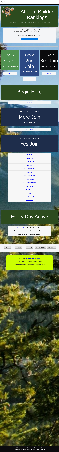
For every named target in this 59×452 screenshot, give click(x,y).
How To (7, 247)
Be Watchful (51, 247)
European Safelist (29, 179)
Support (43, 449)
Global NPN (29, 129)
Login (38, 449)
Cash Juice (29, 165)
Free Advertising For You (29, 168)
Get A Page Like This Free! (29, 39)
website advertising (28, 267)
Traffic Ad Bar (29, 158)
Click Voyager (29, 186)
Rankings (29, 449)
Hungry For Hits (29, 161)
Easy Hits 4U (29, 189)
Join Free (29, 247)
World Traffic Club (29, 196)
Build (34, 449)
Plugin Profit (49, 73)
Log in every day (20, 227)
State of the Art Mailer (29, 175)
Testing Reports (40, 247)
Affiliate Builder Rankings (37, 14)
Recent (16, 2)
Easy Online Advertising (29, 182)
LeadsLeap (29, 102)
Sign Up (3, 2)
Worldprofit (10, 73)
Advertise (9, 2)
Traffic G (29, 172)
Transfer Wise (29, 200)
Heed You (29, 193)
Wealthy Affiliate (29, 79)
